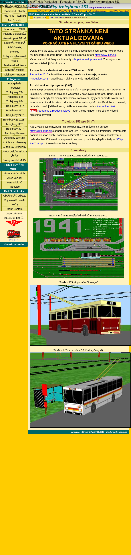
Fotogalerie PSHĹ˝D (73, 1)
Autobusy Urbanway (14, 142)
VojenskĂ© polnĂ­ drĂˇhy (14, 202)
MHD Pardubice (57, 17)
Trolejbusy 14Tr (15, 105)
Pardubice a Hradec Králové (53, 110)
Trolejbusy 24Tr (15, 115)
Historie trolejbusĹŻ (14, 33)
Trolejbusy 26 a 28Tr (15, 119)
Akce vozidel (14, 177)
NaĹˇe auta (14, 20)
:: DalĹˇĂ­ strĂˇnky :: (14, 191)
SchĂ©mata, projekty (14, 49)
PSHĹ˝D (14, 239)
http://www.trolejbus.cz (116, 432)
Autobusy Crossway (14, 146)
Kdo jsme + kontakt (14, 15)
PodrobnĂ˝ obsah (14, 11)
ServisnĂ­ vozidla (14, 69)
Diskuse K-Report (14, 74)
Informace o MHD (14, 29)
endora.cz (47, 5)
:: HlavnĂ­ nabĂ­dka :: (14, 244)
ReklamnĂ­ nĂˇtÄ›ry (14, 65)
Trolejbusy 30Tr (15, 124)
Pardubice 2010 (39, 74)
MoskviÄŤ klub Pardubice (40, 1)
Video (14, 60)
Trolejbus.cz (38, 17)
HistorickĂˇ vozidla (14, 173)
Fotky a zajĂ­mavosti (14, 56)
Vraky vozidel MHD (15, 160)
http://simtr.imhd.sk (41, 130)
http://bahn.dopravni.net (88, 59)
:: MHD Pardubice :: (14, 24)
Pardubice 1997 (106, 106)
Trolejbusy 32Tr (15, 128)
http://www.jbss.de (105, 54)
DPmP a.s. (21, 5)
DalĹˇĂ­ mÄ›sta (14, 153)
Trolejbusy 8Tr (14, 96)
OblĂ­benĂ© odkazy (14, 195)
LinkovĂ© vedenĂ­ (14, 42)
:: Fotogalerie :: (14, 79)
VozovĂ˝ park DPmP (15, 38)
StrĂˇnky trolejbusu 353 (104, 1)
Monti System (15, 208)
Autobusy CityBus (14, 137)
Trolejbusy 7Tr (14, 92)
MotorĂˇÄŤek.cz (10, 1)
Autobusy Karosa (15, 133)
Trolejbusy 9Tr (14, 101)
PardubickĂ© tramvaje (14, 184)
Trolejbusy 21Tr (15, 110)
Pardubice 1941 (39, 78)
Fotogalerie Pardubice (14, 85)
